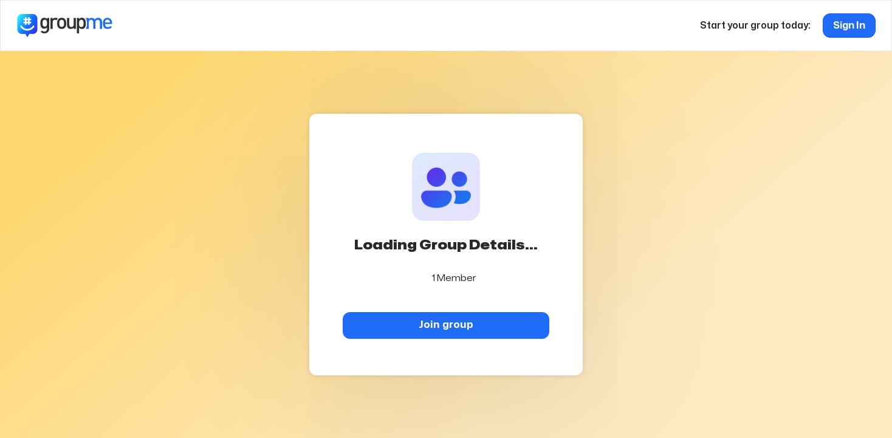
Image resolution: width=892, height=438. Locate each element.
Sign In (849, 25)
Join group (446, 324)
